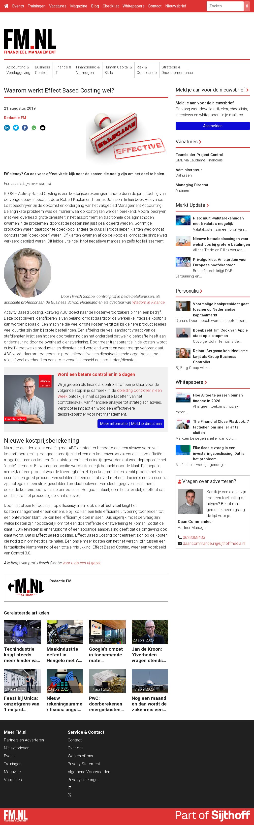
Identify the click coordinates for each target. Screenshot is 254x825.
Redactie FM (15, 118)
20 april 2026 (58, 689)
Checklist (111, 6)
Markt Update (190, 205)
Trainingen (36, 6)
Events (18, 6)
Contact (154, 6)
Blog (95, 6)
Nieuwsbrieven (16, 748)
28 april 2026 (143, 640)
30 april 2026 (58, 640)
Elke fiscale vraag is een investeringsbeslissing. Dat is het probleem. (218, 453)
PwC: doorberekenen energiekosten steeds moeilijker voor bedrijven (105, 703)
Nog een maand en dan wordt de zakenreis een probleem (149, 703)
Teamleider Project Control (199, 155)
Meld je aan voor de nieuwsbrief (210, 90)
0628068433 (194, 537)
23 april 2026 (15, 689)
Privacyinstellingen (83, 779)
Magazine (78, 6)
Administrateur (189, 170)
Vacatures (57, 6)
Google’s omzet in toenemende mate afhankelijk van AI (106, 654)
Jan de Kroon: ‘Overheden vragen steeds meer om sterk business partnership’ (148, 654)
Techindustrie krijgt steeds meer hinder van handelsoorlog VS (21, 654)
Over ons (75, 748)
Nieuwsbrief (176, 6)
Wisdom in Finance (148, 302)
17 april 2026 (100, 689)
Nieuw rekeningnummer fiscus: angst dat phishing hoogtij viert (64, 703)
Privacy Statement (84, 764)
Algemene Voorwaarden (89, 771)
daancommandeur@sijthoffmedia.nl (214, 543)
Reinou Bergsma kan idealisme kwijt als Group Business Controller (220, 356)
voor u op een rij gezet (81, 563)
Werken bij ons (80, 756)
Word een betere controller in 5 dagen (96, 374)
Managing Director (192, 185)
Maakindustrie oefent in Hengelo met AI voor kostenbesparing (64, 654)
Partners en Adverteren (24, 740)
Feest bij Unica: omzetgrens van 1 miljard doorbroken (21, 703)
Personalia (187, 291)
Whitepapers (134, 6)
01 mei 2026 (15, 640)
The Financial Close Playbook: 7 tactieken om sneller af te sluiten (221, 427)
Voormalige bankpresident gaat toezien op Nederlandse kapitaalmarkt (221, 309)
